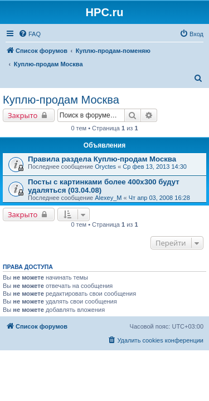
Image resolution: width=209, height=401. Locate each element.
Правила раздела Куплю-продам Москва (102, 159)
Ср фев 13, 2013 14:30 (155, 166)
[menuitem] (29, 34)
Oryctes (105, 166)
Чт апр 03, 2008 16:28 (159, 197)
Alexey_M (108, 197)
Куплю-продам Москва (61, 100)
